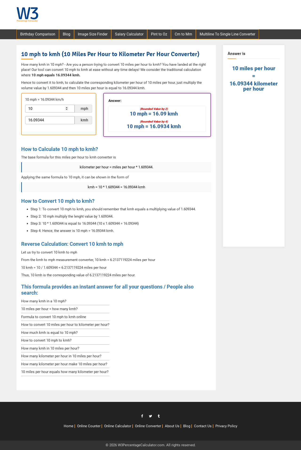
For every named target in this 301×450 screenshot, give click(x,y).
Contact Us (203, 426)
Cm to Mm (183, 34)
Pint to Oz (159, 34)
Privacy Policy (226, 426)
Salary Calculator (129, 34)
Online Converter (148, 426)
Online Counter (88, 426)
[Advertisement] (202, 15)
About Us (172, 426)
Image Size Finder (92, 34)
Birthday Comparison (37, 34)
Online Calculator (117, 426)
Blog (66, 34)
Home (68, 426)
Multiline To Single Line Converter (227, 34)
